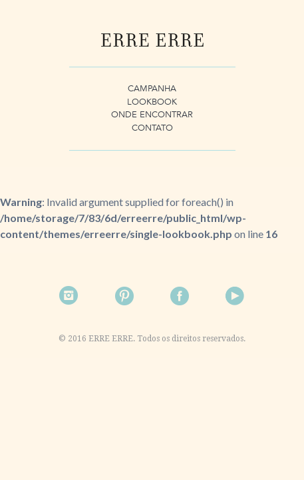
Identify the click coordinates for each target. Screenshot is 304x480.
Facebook (180, 296)
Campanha (152, 88)
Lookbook (152, 102)
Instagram (69, 296)
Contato (152, 128)
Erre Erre (152, 40)
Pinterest (124, 296)
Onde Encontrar (152, 114)
